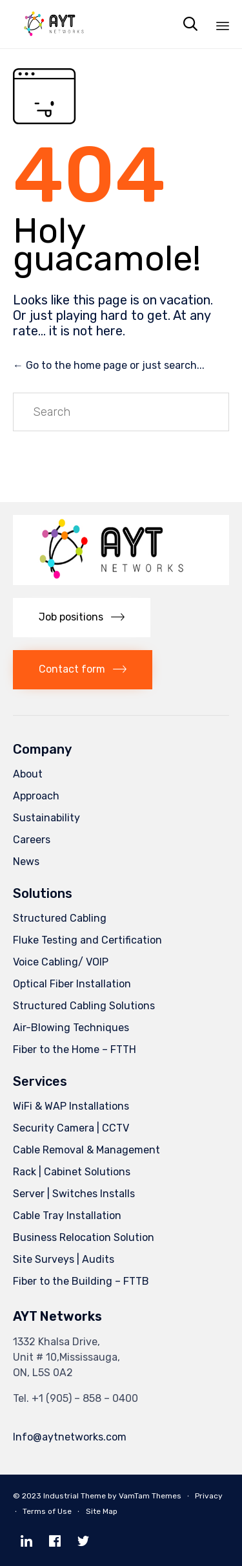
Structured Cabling (59, 918)
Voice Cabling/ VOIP (60, 962)
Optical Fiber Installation (72, 984)
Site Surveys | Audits (63, 1259)
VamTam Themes (150, 1495)
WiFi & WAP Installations (71, 1106)
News (26, 861)
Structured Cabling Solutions (84, 1006)
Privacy (209, 1495)
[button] (81, 617)
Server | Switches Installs (74, 1194)
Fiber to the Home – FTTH (74, 1049)
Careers (31, 840)
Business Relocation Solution (83, 1237)
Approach (36, 796)
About (28, 774)
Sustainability (46, 818)
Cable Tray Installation (67, 1215)
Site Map (101, 1511)
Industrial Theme (74, 1495)
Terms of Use (47, 1511)
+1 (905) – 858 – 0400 (85, 1398)
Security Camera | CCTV (71, 1128)
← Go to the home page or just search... (109, 365)
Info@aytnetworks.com (69, 1437)
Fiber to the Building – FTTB (81, 1281)
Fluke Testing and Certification (87, 940)
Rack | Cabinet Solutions (71, 1172)
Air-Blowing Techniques (71, 1027)
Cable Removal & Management (86, 1150)
